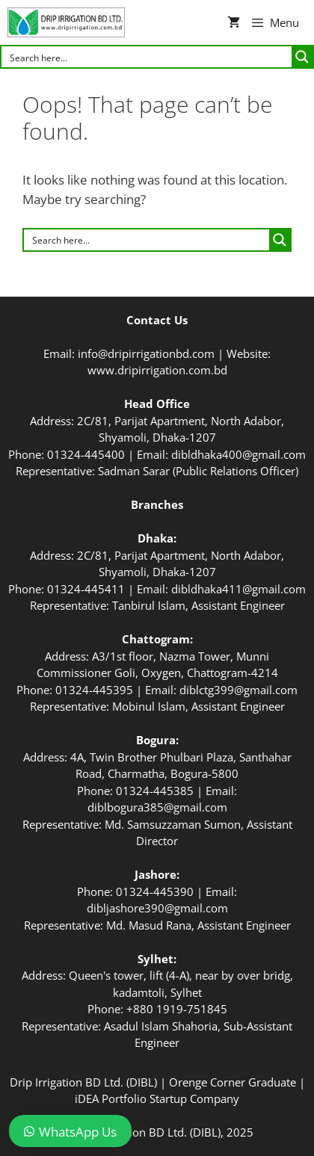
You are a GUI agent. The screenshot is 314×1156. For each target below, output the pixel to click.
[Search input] (147, 57)
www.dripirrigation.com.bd (157, 369)
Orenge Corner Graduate (232, 1082)
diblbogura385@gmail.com (157, 807)
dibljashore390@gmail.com (157, 907)
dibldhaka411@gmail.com (238, 588)
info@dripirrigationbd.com (146, 353)
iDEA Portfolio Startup (131, 1098)
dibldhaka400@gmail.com (238, 454)
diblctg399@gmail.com (238, 689)
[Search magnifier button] (302, 56)
